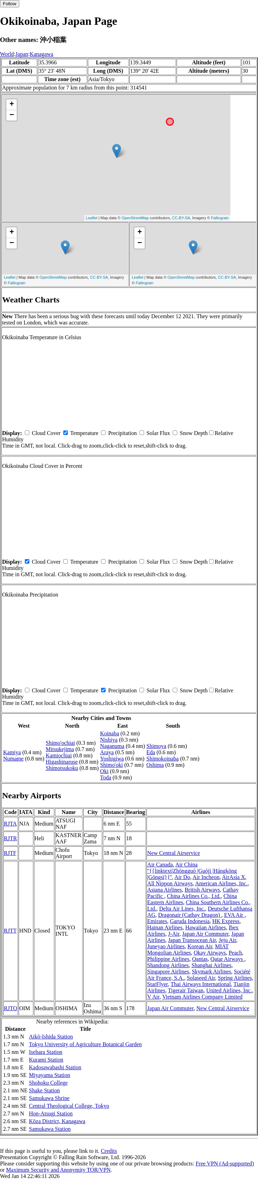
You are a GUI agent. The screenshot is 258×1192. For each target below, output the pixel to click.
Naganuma (112, 746)
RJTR (10, 838)
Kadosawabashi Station (55, 1067)
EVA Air (234, 915)
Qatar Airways (227, 959)
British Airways (202, 890)
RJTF (10, 853)
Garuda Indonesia (189, 921)
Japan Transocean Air (192, 940)
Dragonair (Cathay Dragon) (189, 915)
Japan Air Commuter (205, 934)
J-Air (173, 934)
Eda (150, 752)
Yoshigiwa (112, 759)
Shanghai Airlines (211, 965)
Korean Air (199, 946)
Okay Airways (210, 953)
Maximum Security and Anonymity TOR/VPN (58, 1170)
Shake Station (44, 1090)
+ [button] (11, 104)
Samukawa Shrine (49, 1098)
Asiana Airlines (164, 890)
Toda (105, 777)
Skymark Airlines (211, 972)
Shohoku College (48, 1083)
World (7, 54)
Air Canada (160, 865)
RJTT (10, 931)
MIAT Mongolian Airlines (188, 949)
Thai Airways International (201, 984)
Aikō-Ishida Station (51, 1037)
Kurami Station (46, 1060)
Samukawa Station (50, 1129)
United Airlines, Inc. (229, 990)
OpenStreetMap (135, 218)
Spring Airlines (235, 978)
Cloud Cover (46, 433)
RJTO (10, 1008)
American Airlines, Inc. (221, 883)
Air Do (182, 877)
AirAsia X (233, 877)
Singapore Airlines (168, 972)
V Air (153, 997)
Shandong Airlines (168, 965)
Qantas (200, 959)
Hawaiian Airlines (205, 927)
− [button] (11, 115)
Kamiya (12, 752)
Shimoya (156, 746)
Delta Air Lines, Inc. (182, 909)
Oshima (155, 765)
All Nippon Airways (170, 883)
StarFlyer (157, 984)
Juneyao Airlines (166, 946)
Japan (21, 54)
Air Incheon (206, 877)
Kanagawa (41, 54)
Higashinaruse (62, 762)
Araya (107, 752)
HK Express (225, 921)
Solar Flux (158, 433)
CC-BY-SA (181, 218)
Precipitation (122, 433)
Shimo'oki (111, 765)
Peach (235, 953)
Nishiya (108, 740)
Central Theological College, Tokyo (69, 1106)
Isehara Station (46, 1052)
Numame (13, 759)
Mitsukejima (60, 749)
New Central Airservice (173, 853)
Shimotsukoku (62, 768)
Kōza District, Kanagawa (57, 1121)
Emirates (157, 921)
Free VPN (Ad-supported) (224, 1163)
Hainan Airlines (164, 927)
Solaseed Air (201, 978)
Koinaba (109, 733)
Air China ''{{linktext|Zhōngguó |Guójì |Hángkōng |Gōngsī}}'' (192, 871)
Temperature (84, 433)
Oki (104, 771)
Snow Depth (194, 433)
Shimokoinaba (162, 759)
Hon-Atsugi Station (51, 1113)
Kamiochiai (59, 755)
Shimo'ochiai (60, 743)
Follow (9, 3)
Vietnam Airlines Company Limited (202, 997)
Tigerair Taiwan (185, 990)
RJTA (10, 824)
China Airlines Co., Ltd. (194, 896)
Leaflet (92, 218)
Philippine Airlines (168, 959)
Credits (109, 1151)
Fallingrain (220, 218)
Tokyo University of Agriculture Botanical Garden (85, 1044)
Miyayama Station (49, 1075)
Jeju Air (227, 940)
